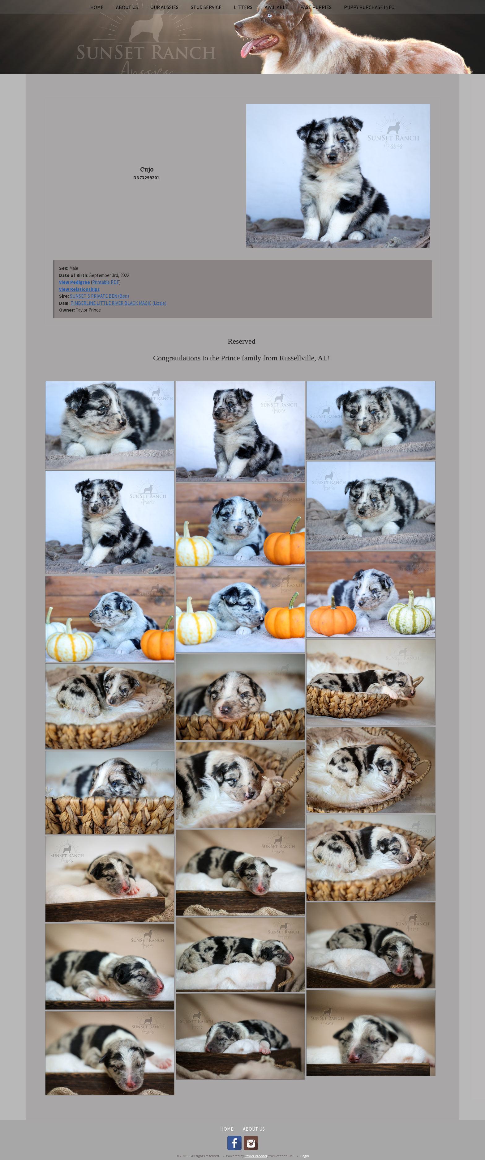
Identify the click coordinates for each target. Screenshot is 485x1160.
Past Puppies (316, 7)
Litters (243, 7)
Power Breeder (256, 1156)
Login (304, 1156)
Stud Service (206, 7)
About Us (127, 7)
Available (276, 7)
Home (97, 7)
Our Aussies (164, 7)
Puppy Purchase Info (369, 7)
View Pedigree (74, 282)
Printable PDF (105, 282)
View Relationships (79, 289)
